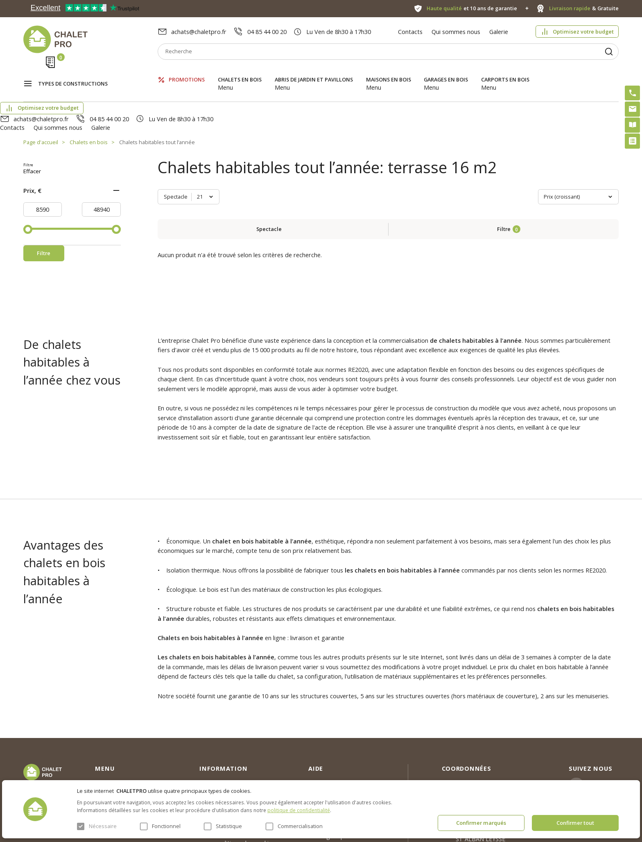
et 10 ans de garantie (472, 8)
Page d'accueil (40, 98)
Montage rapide (330, 756)
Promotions (187, 71)
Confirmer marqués (481, 822)
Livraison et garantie (227, 748)
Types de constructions (73, 72)
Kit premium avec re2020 (332, 737)
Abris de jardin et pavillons (314, 71)
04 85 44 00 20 (267, 31)
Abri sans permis (331, 718)
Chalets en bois (240, 71)
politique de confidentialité (298, 810)
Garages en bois (446, 71)
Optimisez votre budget (583, 31)
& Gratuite (584, 8)
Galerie (498, 31)
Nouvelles (212, 718)
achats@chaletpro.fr (198, 31)
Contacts (410, 31)
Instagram (603, 705)
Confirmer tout (575, 822)
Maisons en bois (388, 71)
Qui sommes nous (456, 31)
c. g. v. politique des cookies (237, 762)
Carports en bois (505, 71)
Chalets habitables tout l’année (157, 98)
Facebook (602, 725)
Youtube (600, 745)
